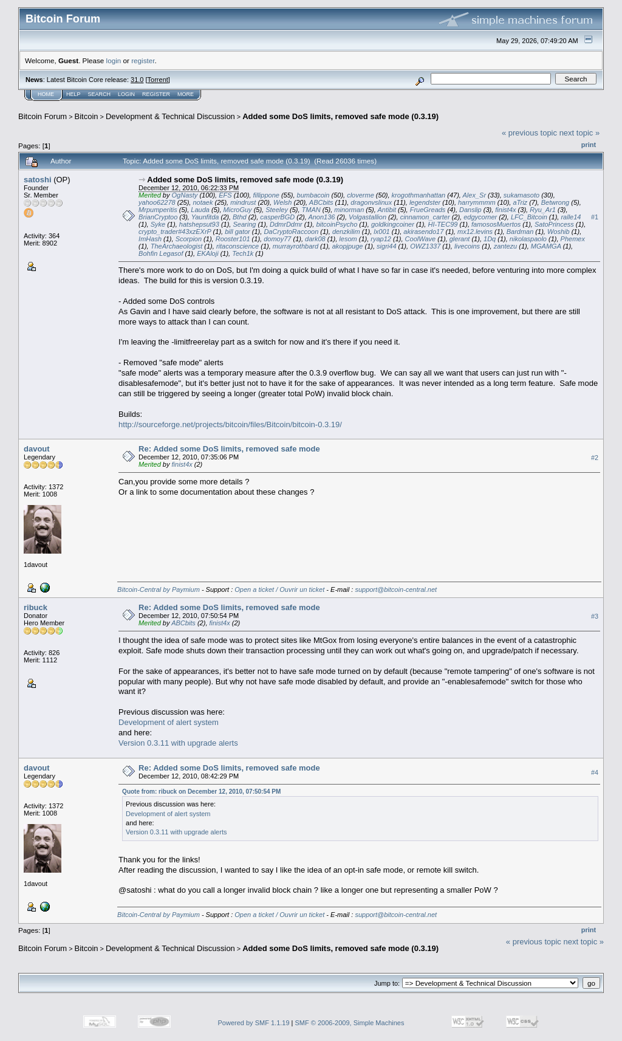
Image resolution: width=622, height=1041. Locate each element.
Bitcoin (86, 116)
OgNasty (185, 195)
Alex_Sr (475, 195)
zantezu (506, 246)
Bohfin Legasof (160, 253)
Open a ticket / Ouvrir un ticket (279, 589)
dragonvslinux (371, 202)
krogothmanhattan (419, 195)
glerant (459, 238)
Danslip (470, 209)
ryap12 (381, 238)
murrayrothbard (295, 246)
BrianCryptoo (157, 217)
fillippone (266, 195)
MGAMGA (546, 246)
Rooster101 (233, 238)
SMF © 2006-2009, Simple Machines (350, 1022)
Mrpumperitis (157, 209)
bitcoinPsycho (336, 224)
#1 (594, 217)
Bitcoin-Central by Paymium (158, 589)
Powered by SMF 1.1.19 (254, 1022)
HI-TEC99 (442, 224)
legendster (424, 202)
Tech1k (242, 253)
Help (73, 94)
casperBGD (277, 217)
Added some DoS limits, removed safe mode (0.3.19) (340, 116)
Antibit (386, 209)
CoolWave (420, 238)
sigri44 (386, 246)
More (185, 94)
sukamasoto (521, 195)
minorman (349, 209)
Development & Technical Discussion (170, 116)
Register (156, 94)
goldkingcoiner (392, 224)
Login (126, 94)
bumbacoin (313, 195)
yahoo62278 (157, 202)
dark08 (315, 238)
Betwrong (555, 202)
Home (46, 94)
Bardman (520, 231)
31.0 (137, 79)
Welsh (282, 202)
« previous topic (529, 132)
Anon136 (321, 217)
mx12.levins (475, 231)
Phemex (573, 238)
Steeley (276, 209)
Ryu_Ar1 (543, 209)
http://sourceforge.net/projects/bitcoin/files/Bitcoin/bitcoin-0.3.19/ (230, 424)
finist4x (505, 209)
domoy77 (277, 238)
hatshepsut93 (199, 224)
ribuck (35, 607)
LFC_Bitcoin (529, 217)
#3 (594, 616)
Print (588, 144)
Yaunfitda (205, 217)
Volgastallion (367, 217)
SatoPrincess (554, 224)
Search (99, 94)
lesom (348, 238)
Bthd (240, 217)
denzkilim (346, 231)
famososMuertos (496, 224)
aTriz (520, 202)
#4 (594, 772)
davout (37, 448)
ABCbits (321, 202)
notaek (203, 202)
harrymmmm (477, 202)
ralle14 (571, 217)
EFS (225, 195)
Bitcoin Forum (42, 116)
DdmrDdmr (286, 224)
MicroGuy (238, 209)
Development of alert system (168, 722)
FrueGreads (428, 209)
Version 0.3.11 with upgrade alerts (178, 742)
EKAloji (207, 253)
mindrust (243, 202)
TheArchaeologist (177, 246)
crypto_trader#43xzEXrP (174, 231)
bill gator (237, 231)
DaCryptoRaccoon (291, 231)
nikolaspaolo (528, 238)
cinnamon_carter (425, 217)
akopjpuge (347, 246)
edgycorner (480, 217)
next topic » (579, 132)
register (142, 60)
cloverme (360, 195)
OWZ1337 (425, 246)
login (113, 60)
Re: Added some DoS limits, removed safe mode (229, 448)
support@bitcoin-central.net (396, 589)
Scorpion (189, 238)
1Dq (490, 238)
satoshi (38, 179)
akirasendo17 (423, 231)
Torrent (158, 79)
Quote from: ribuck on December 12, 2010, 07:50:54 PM (201, 791)
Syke (158, 224)
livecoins (467, 246)
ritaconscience (237, 246)
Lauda (200, 209)
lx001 (381, 231)
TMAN (311, 209)
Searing (244, 224)
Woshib (558, 231)
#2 (594, 457)
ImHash (150, 238)
